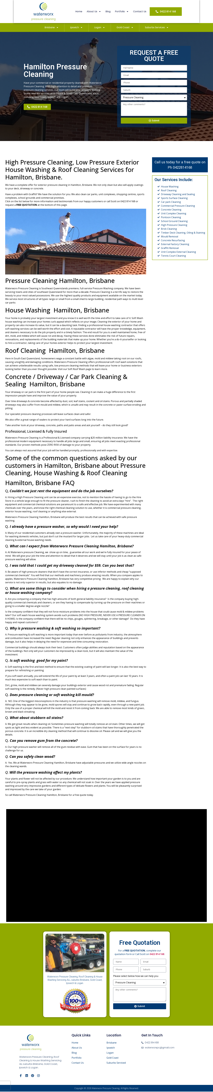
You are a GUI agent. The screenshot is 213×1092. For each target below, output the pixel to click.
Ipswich (76, 27)
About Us (97, 11)
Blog (111, 11)
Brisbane (52, 27)
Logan (99, 27)
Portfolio (125, 11)
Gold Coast (125, 27)
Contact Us (143, 11)
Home (82, 11)
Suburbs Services (157, 27)
